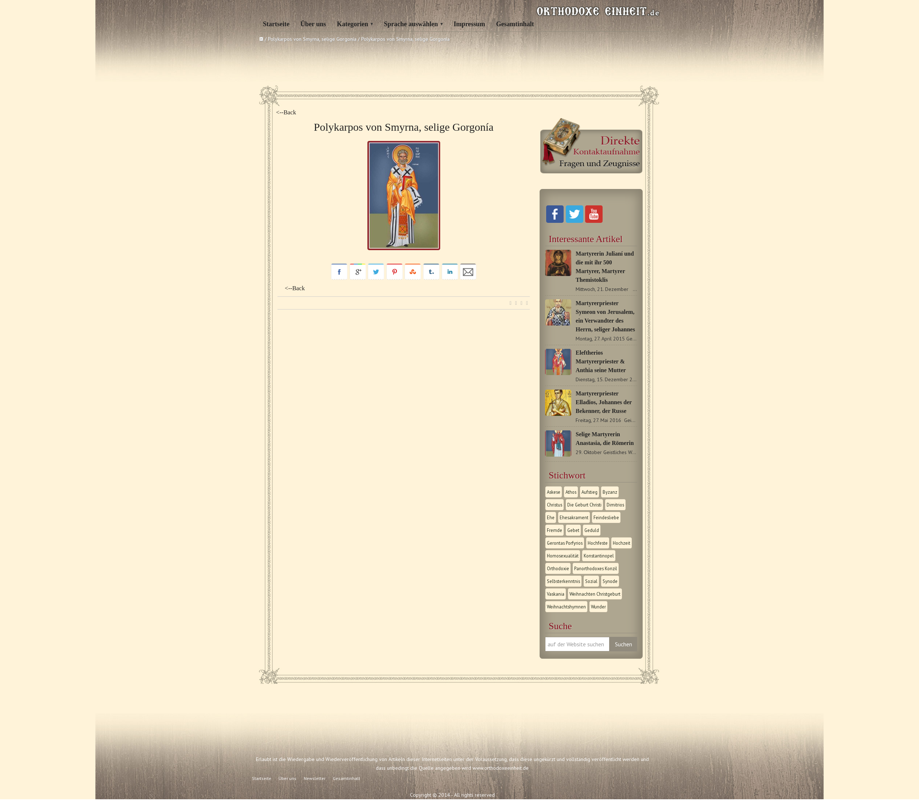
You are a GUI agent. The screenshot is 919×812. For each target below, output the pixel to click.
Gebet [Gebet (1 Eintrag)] (573, 530)
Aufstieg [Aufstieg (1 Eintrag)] (589, 492)
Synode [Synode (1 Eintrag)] (610, 581)
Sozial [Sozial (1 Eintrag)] (591, 581)
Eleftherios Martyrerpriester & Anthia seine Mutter (601, 361)
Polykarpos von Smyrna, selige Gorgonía (312, 39)
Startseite (276, 24)
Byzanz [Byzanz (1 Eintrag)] (610, 492)
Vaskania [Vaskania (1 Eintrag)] (555, 594)
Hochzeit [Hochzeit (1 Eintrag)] (621, 543)
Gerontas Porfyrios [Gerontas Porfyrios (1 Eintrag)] (565, 543)
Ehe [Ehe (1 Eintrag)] (551, 517)
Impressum (469, 24)
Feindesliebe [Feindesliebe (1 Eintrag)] (606, 517)
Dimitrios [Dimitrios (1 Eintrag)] (615, 505)
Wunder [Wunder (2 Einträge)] (598, 607)
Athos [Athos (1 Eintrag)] (570, 492)
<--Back (286, 112)
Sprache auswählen (411, 24)
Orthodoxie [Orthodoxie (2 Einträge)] (558, 568)
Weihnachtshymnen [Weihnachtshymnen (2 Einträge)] (566, 607)
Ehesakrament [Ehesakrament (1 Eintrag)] (574, 517)
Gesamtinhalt (515, 24)
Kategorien (352, 24)
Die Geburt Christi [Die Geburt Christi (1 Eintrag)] (584, 505)
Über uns (313, 24)
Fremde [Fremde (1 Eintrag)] (554, 530)
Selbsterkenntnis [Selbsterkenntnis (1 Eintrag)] (563, 581)
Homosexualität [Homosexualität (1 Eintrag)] (563, 556)
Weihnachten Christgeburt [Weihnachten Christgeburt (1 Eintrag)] (594, 594)
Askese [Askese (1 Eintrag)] (553, 492)
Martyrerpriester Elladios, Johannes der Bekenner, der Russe (604, 402)
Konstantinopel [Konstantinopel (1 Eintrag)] (599, 556)
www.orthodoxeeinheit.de (501, 768)
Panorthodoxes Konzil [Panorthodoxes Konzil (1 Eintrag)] (595, 568)
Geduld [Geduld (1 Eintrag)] (591, 530)
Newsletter (315, 778)
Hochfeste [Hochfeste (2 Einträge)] (598, 543)
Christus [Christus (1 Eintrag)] (554, 505)
